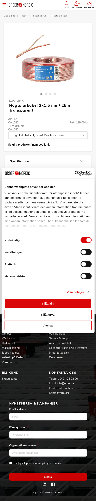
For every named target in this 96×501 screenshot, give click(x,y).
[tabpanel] (48, 58)
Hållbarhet (8, 343)
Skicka (48, 476)
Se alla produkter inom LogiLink (29, 144)
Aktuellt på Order (12, 357)
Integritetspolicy (59, 352)
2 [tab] (46, 94)
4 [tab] (55, 94)
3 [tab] (50, 94)
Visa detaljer (75, 291)
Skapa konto (9, 378)
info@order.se (65, 383)
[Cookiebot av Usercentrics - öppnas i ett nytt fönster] (75, 173)
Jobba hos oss (10, 352)
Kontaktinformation (61, 388)
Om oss (6, 333)
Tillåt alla (48, 303)
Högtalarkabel (59, 16)
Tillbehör (24, 16)
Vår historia (9, 338)
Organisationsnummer (23, 445)
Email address (18, 409)
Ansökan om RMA (60, 343)
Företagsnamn (18, 427)
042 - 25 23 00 (69, 378)
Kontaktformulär (59, 393)
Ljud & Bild (10, 16)
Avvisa (48, 325)
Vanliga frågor (58, 333)
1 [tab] (41, 94)
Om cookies (56, 357)
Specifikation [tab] (46, 161)
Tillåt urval (48, 314)
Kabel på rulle (40, 16)
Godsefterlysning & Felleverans (68, 348)
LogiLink (16, 100)
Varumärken (9, 362)
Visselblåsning (11, 348)
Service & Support (60, 338)
